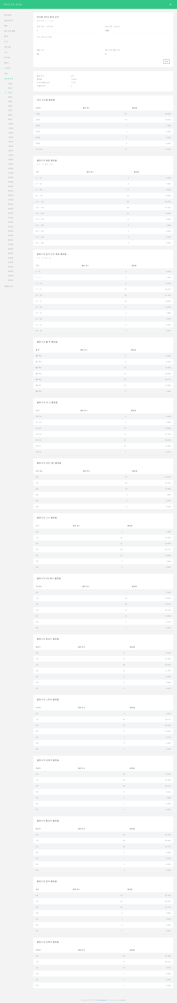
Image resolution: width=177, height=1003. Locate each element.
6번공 (10, 106)
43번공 (10, 271)
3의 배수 (7, 57)
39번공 (10, 253)
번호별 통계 (8, 78)
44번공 (10, 275)
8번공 (10, 115)
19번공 (10, 164)
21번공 (10, 173)
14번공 (10, 141)
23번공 (10, 182)
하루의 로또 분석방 (12, 4)
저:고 (6, 41)
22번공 (10, 177)
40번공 (10, 258)
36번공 (10, 240)
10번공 (10, 123)
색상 (5, 73)
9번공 (10, 119)
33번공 (10, 226)
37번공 (10, 244)
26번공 (10, 195)
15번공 (10, 146)
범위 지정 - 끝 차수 (112, 26)
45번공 (10, 280)
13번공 (10, 137)
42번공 (10, 266)
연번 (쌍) (7, 47)
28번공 (10, 204)
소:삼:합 (7, 68)
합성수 (6, 63)
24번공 (10, 186)
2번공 (10, 88)
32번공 (10, 222)
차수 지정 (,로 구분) (44, 37)
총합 (5, 26)
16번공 (10, 150)
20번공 (10, 168)
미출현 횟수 (8, 286)
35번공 (10, 235)
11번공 (10, 128)
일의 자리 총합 (9, 31)
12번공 (10, 132)
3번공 (10, 92)
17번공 (10, 155)
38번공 (10, 249)
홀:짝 (6, 36)
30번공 (10, 213)
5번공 (10, 101)
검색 (166, 61)
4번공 (10, 97)
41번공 (10, 262)
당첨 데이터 (8, 20)
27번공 (10, 199)
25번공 (10, 191)
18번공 (10, 159)
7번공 (10, 110)
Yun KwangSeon (101, 1000)
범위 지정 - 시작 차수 (45, 26)
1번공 (10, 83)
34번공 (10, 231)
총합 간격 (40, 50)
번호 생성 (7, 15)
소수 (5, 52)
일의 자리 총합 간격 (112, 50)
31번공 (10, 217)
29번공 (10, 208)
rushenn (123, 1000)
